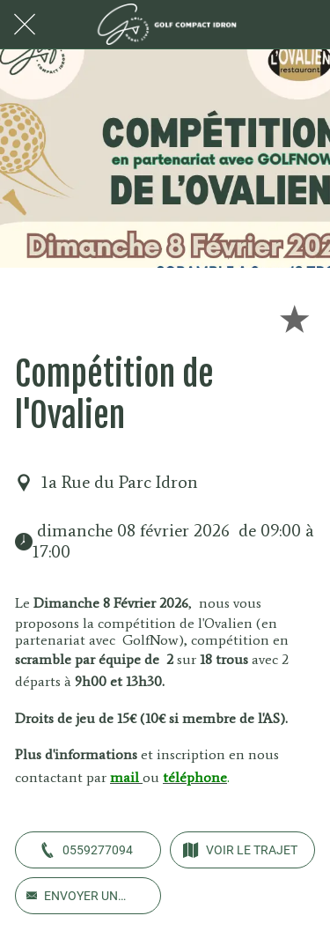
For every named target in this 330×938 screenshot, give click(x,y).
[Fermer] (24, 24)
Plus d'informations (78, 754)
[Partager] (252, 318)
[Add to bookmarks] (294, 318)
